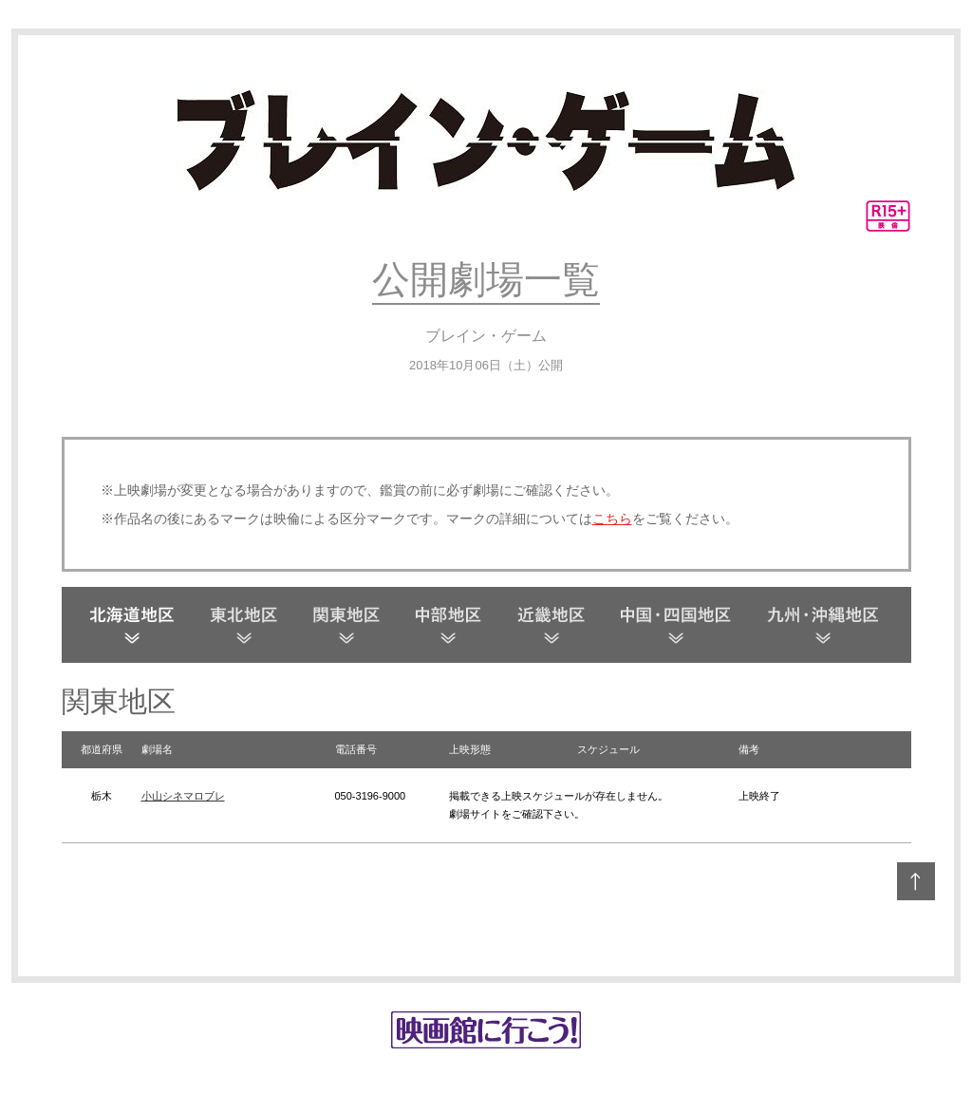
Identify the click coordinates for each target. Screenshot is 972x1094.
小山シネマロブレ (183, 796)
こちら (612, 518)
